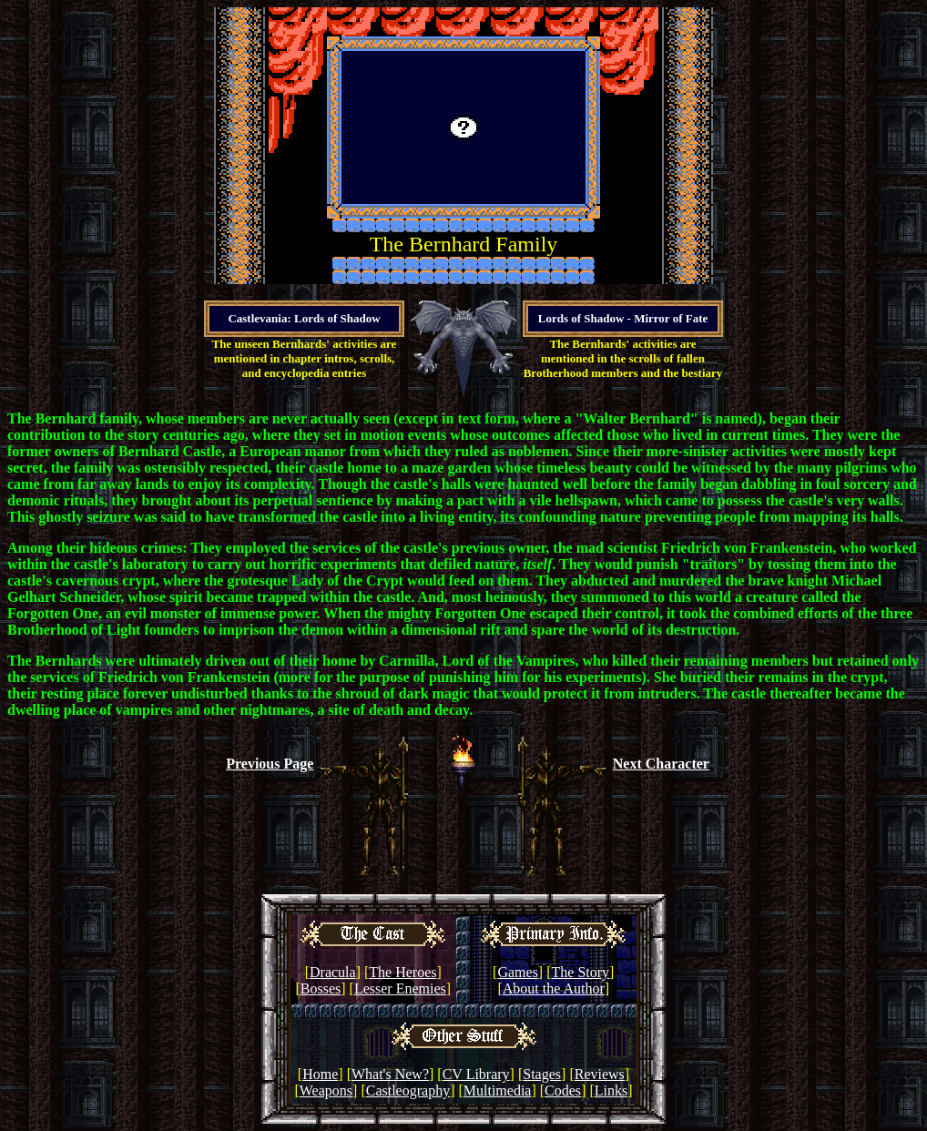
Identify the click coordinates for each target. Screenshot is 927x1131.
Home (320, 1074)
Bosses (321, 988)
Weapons (326, 1090)
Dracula (333, 972)
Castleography (408, 1090)
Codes (563, 1090)
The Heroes (402, 972)
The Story (581, 972)
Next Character (661, 763)
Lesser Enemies (400, 988)
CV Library (476, 1074)
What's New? (390, 1074)
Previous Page (269, 763)
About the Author (554, 988)
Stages (542, 1074)
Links (611, 1090)
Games (517, 972)
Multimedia (498, 1090)
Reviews (600, 1074)
